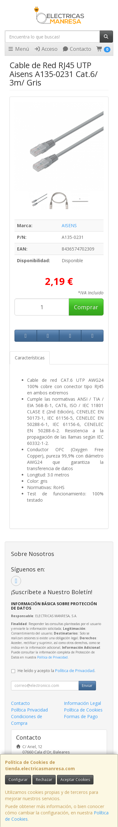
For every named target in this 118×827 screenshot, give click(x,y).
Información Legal (82, 703)
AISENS (69, 225)
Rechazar (44, 779)
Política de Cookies (83, 710)
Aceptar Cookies (75, 779)
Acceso (46, 48)
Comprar (86, 307)
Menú (18, 48)
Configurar (18, 779)
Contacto (76, 48)
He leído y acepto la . (56, 670)
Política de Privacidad (52, 657)
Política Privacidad (29, 710)
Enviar (87, 685)
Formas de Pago (81, 716)
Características (30, 358)
